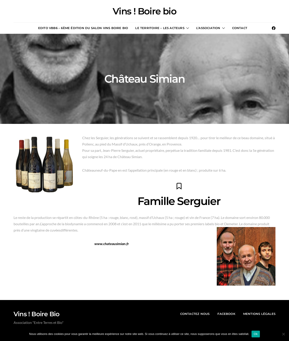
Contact (239, 28)
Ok (256, 334)
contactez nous (195, 314)
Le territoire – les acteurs (159, 28)
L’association (208, 28)
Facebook (226, 314)
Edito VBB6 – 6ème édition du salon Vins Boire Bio (83, 28)
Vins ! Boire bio (144, 11)
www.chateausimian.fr (111, 243)
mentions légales (259, 314)
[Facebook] (273, 28)
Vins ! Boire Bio (36, 314)
